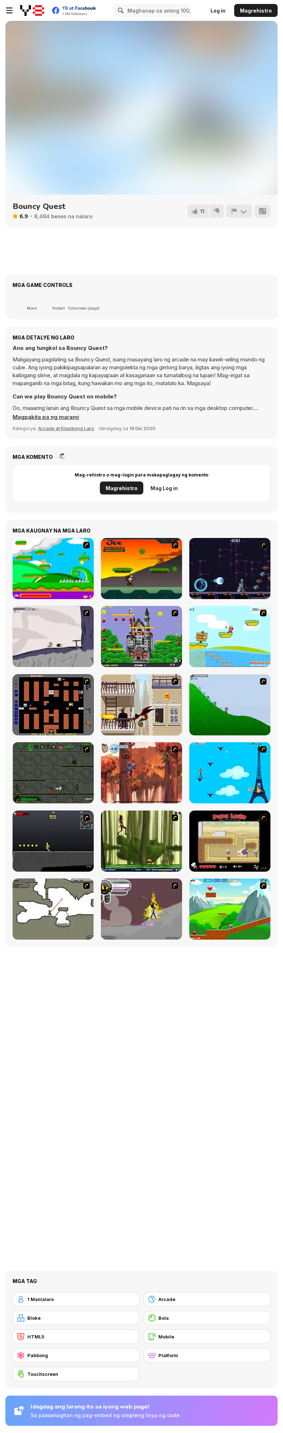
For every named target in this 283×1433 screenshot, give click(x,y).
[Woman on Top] (229, 772)
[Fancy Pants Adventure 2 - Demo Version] (229, 704)
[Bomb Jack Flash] (141, 636)
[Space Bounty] (53, 772)
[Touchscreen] (76, 1374)
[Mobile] (207, 1336)
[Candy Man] (53, 568)
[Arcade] (207, 1299)
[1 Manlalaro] (76, 1299)
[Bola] (207, 1318)
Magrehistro (256, 11)
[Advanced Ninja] (53, 909)
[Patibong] (76, 1355)
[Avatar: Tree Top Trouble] (141, 772)
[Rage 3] (141, 909)
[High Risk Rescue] (141, 704)
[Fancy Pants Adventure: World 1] (53, 636)
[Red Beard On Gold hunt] (229, 636)
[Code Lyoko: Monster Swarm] (141, 841)
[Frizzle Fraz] (229, 909)
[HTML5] (76, 1336)
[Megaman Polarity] (229, 568)
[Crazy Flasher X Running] (53, 841)
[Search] (119, 10)
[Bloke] (76, 1318)
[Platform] (207, 1355)
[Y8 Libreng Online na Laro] (32, 10)
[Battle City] (53, 704)
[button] (46, 417)
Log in (218, 11)
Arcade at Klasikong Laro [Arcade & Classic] (66, 428)
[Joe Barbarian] (141, 568)
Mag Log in (164, 488)
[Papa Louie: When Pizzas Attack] (229, 841)
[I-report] (239, 211)
